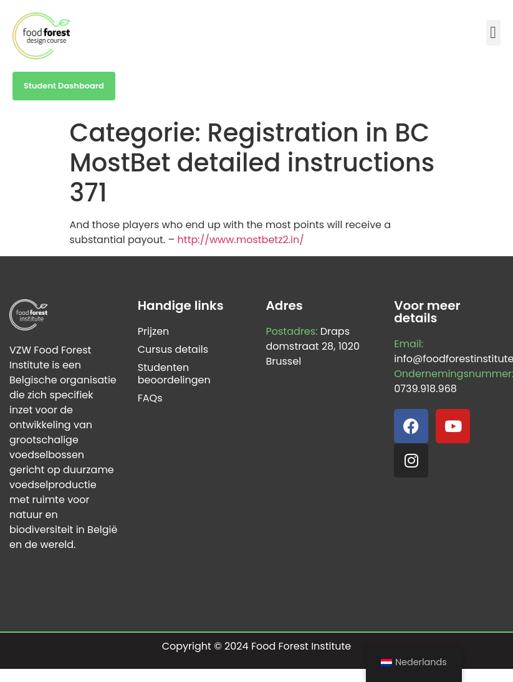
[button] (493, 33)
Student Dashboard (64, 86)
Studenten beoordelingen (174, 373)
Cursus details (173, 349)
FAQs (150, 398)
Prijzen (154, 331)
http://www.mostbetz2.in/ (241, 240)
